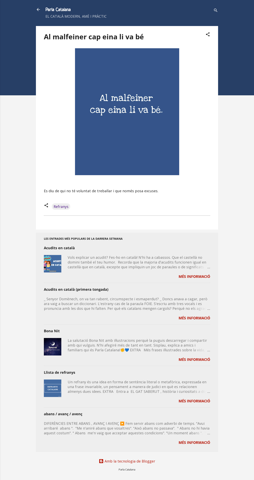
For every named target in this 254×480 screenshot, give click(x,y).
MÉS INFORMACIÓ (194, 276)
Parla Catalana (58, 10)
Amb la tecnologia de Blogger (127, 461)
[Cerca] (215, 11)
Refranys (61, 206)
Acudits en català (59, 247)
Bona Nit (52, 330)
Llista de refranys (59, 372)
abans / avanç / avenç (63, 413)
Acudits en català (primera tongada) (76, 289)
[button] (207, 35)
